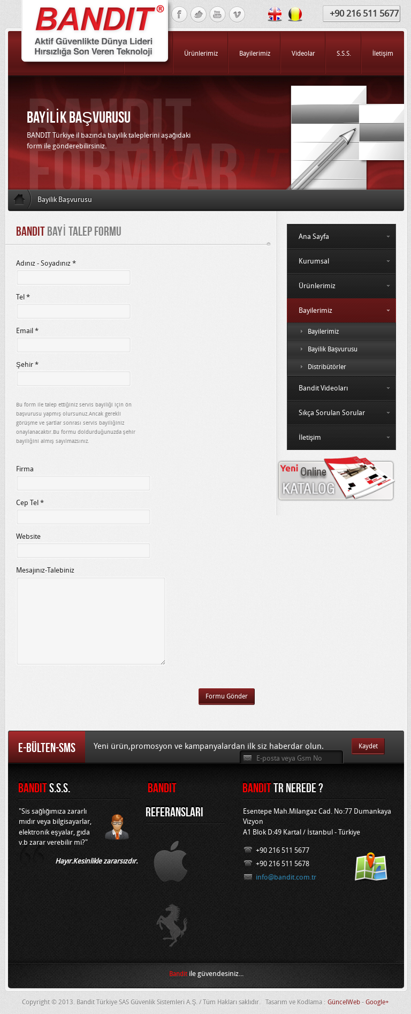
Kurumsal (341, 261)
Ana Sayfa (341, 236)
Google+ (377, 1002)
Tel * (23, 297)
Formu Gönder (227, 696)
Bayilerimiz (341, 310)
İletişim (341, 437)
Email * (27, 331)
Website (28, 536)
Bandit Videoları (341, 388)
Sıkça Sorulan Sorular (341, 413)
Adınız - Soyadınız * (46, 263)
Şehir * (27, 364)
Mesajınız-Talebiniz (45, 570)
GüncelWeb (344, 1002)
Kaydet (368, 746)
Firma (25, 469)
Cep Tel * (30, 503)
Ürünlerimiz (341, 286)
